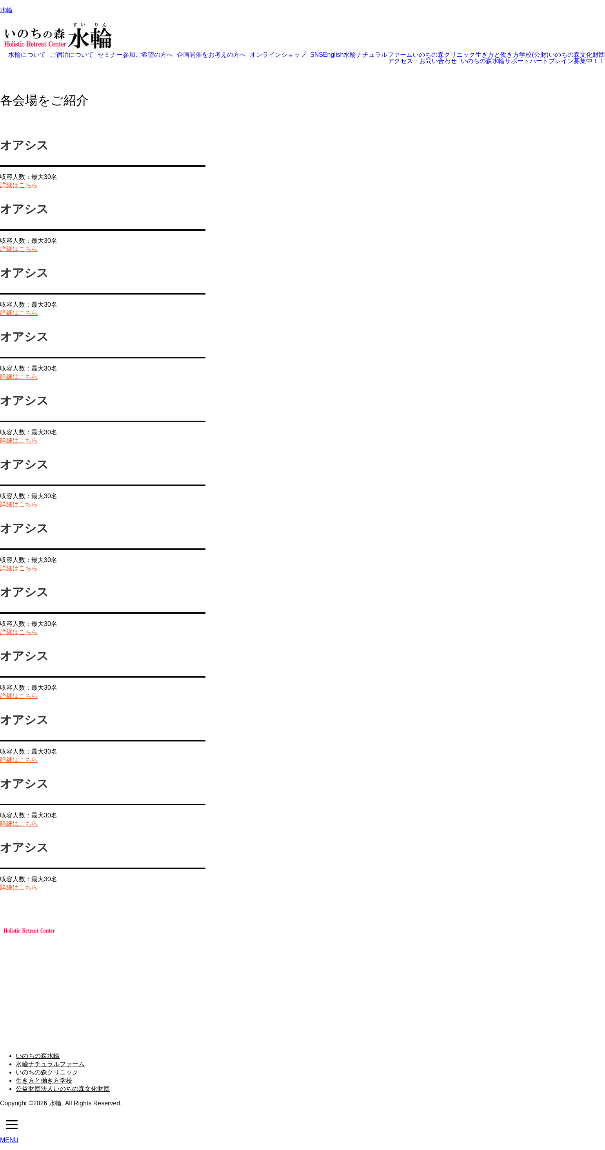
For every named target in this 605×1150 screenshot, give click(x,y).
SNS (316, 55)
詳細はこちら (19, 185)
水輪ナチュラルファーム (377, 55)
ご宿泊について (72, 55)
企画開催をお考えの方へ (211, 55)
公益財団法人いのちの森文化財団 (63, 1088)
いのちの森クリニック (443, 55)
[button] (29, 55)
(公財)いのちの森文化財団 (568, 55)
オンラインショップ (278, 55)
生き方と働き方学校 (503, 55)
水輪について (27, 55)
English (333, 55)
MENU (9, 1140)
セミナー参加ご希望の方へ (135, 55)
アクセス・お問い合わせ (422, 61)
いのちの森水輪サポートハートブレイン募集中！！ (533, 61)
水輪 (6, 10)
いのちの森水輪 (38, 1055)
